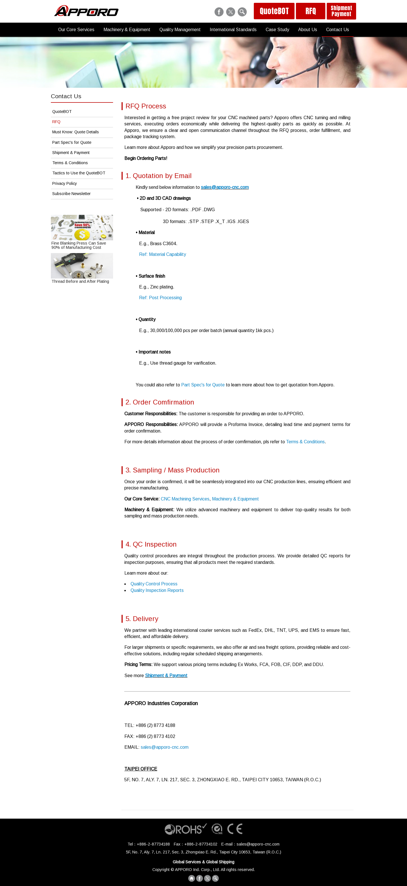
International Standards (233, 29)
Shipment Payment (341, 11)
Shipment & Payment (166, 675)
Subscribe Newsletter (71, 193)
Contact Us (337, 29)
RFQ (311, 11)
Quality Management (180, 29)
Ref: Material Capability (162, 254)
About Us (307, 29)
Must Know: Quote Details (75, 132)
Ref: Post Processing (160, 297)
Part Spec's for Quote (203, 384)
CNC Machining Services (185, 498)
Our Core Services (76, 29)
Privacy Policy (64, 183)
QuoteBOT (274, 11)
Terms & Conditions (305, 441)
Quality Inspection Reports (157, 590)
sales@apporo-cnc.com (225, 187)
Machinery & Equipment (126, 29)
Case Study (277, 29)
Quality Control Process (154, 583)
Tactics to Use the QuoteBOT (78, 173)
